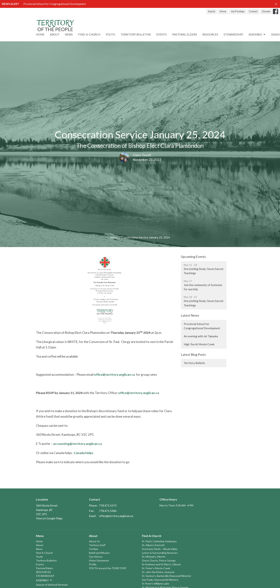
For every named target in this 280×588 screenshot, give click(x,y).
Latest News (190, 315)
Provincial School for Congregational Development (54, 3)
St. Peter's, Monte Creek (156, 568)
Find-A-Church (89, 34)
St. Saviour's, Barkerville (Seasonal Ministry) (166, 575)
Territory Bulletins (136, 34)
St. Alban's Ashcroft (153, 545)
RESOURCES (210, 34)
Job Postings (237, 11)
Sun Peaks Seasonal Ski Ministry (160, 579)
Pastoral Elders (184, 34)
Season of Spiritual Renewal (52, 584)
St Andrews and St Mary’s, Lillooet (161, 564)
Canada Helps (83, 453)
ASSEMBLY (257, 34)
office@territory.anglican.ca (114, 374)
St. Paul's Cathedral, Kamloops (159, 541)
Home (223, 11)
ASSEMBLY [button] (44, 580)
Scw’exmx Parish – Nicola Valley (160, 548)
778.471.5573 (108, 505)
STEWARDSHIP (233, 34)
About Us (94, 541)
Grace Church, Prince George (159, 560)
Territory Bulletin (194, 363)
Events (161, 34)
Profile (92, 564)
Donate (266, 11)
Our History (95, 556)
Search (211, 11)
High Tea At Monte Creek (199, 344)
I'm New (93, 548)
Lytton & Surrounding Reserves (160, 552)
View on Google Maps (49, 518)
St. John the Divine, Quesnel (158, 572)
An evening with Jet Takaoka (201, 336)
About (54, 34)
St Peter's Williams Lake (155, 583)
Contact (253, 11)
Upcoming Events (193, 257)
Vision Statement (99, 560)
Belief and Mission (99, 552)
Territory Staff (97, 545)
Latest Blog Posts (193, 354)
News (69, 34)
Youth (110, 34)
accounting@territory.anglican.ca (77, 444)
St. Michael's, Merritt (153, 556)
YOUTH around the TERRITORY (107, 568)
